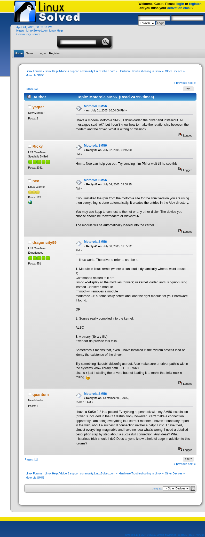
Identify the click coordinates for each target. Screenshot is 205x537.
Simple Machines (166, 534)
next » (192, 82)
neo (36, 181)
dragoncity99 (45, 242)
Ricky (38, 146)
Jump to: (157, 488)
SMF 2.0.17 (132, 534)
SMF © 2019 (148, 534)
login (180, 4)
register (195, 4)
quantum (41, 394)
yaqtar (38, 107)
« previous (180, 82)
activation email (179, 8)
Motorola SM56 (95, 106)
